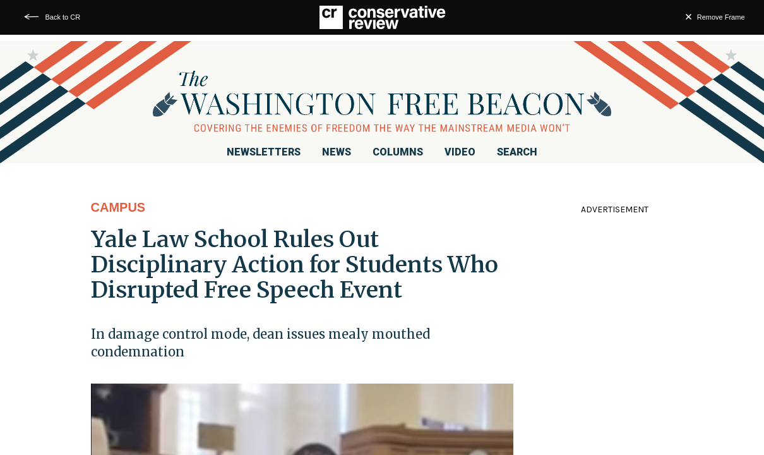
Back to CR (63, 17)
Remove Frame (721, 17)
